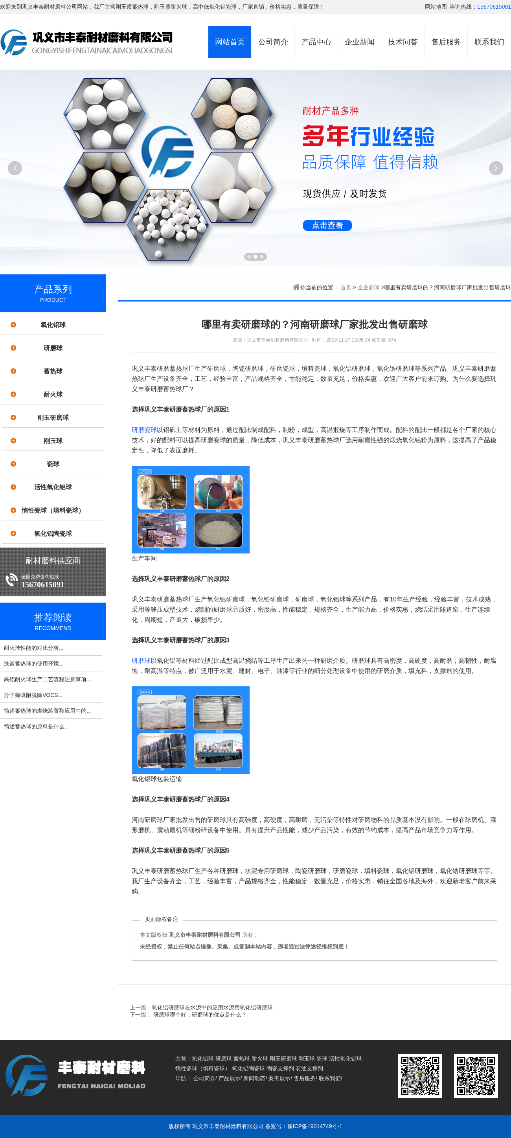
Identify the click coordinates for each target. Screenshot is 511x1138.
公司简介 (273, 42)
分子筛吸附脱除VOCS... (33, 695)
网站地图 (436, 7)
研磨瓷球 (144, 430)
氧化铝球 (53, 325)
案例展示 (279, 1078)
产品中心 (316, 42)
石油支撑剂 (309, 1068)
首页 (345, 287)
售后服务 (446, 42)
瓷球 (53, 464)
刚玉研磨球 (53, 417)
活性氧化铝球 (53, 487)
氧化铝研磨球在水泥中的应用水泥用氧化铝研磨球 (212, 1007)
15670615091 (494, 7)
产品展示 (230, 1078)
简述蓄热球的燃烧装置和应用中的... (47, 711)
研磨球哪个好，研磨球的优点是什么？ (199, 1014)
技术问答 (403, 42)
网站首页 (230, 42)
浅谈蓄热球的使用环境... (34, 663)
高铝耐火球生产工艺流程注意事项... (47, 679)
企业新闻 (360, 42)
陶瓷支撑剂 (280, 1068)
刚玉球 (53, 441)
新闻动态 (254, 1078)
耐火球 (53, 394)
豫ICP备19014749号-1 (314, 1126)
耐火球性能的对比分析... (34, 648)
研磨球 (53, 348)
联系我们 (489, 42)
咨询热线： (463, 7)
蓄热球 (53, 371)
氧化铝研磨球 (226, 599)
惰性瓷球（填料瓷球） (53, 510)
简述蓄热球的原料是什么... (36, 726)
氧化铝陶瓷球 (53, 533)
